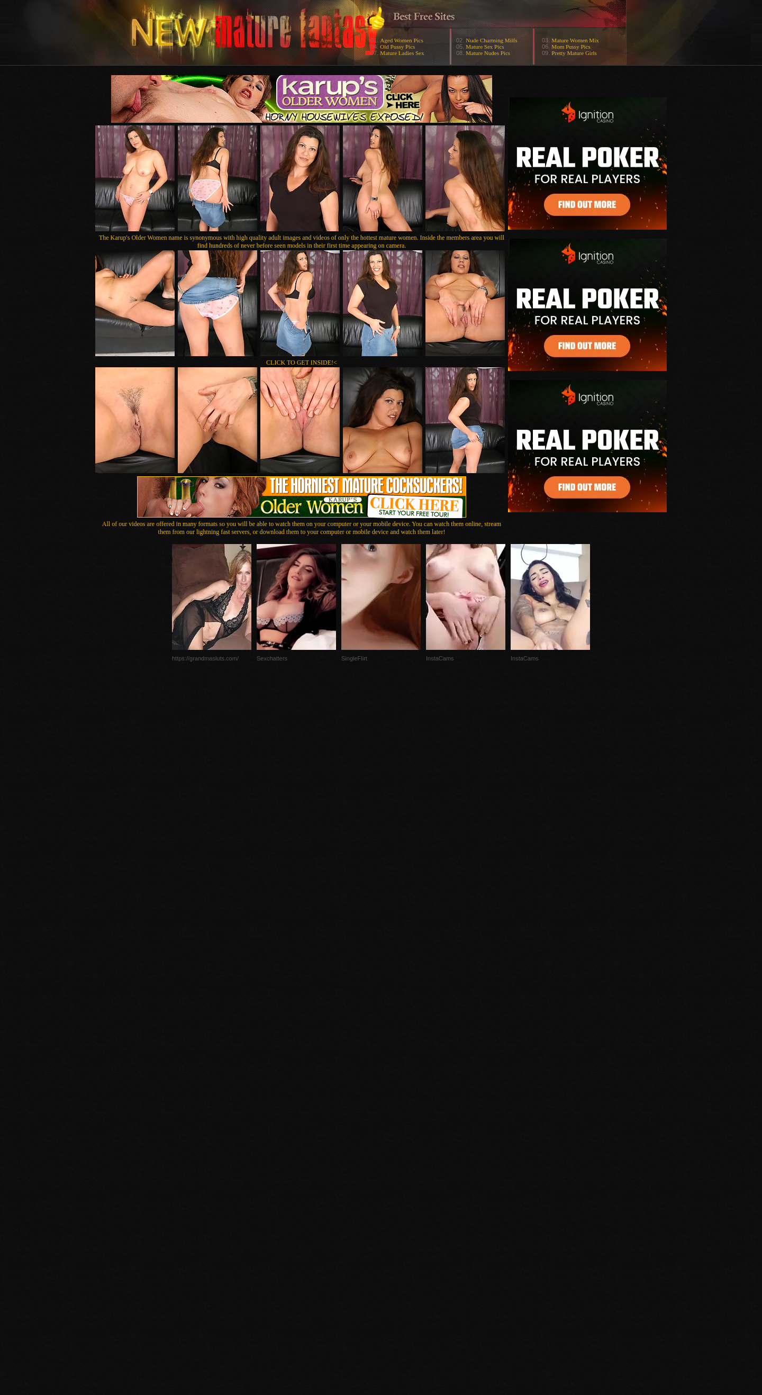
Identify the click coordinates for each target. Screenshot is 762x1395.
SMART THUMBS (399, 1183)
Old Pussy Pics (397, 46)
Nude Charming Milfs (491, 40)
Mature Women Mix (574, 40)
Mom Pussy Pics (570, 46)
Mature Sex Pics (485, 46)
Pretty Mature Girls (574, 53)
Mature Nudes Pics (488, 53)
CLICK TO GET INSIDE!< (301, 362)
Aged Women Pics (401, 40)
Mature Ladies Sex (402, 53)
